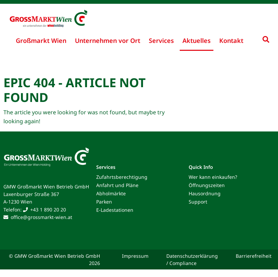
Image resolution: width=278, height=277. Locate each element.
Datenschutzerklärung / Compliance (192, 259)
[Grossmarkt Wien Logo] (42, 14)
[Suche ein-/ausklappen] (266, 39)
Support (198, 201)
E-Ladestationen (114, 210)
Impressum (135, 256)
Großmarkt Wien (41, 40)
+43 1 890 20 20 (48, 209)
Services (161, 40)
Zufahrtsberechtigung (121, 177)
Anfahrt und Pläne (117, 185)
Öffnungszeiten (207, 185)
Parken (104, 201)
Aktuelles (196, 40)
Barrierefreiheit (253, 256)
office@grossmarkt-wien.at (41, 217)
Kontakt (231, 40)
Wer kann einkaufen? (213, 177)
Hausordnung (205, 193)
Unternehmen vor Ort (107, 40)
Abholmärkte (111, 193)
